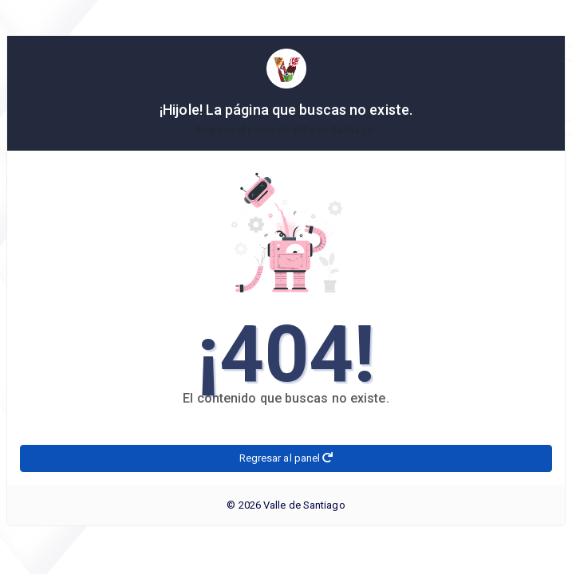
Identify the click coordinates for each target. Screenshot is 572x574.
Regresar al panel (286, 458)
